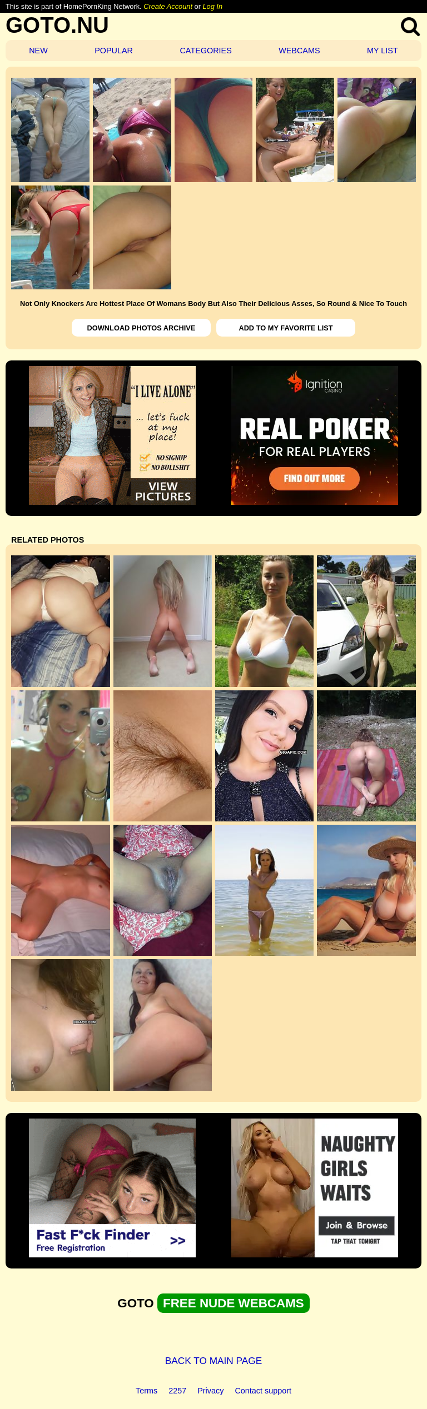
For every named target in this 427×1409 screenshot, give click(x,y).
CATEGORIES (205, 50)
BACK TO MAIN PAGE (213, 1360)
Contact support (263, 1390)
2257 (177, 1390)
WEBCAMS (299, 50)
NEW (38, 50)
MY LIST (382, 50)
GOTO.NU (57, 25)
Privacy (210, 1390)
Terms (146, 1390)
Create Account (167, 6)
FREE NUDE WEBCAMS (233, 1303)
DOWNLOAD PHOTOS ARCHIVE (141, 328)
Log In (212, 6)
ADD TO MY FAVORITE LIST (285, 328)
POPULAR (114, 50)
